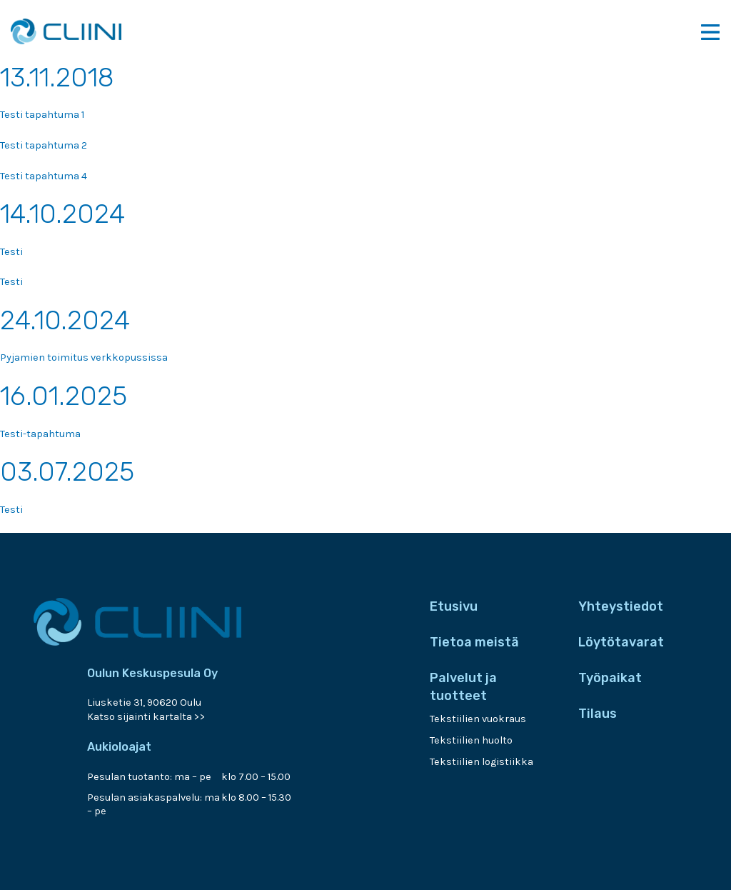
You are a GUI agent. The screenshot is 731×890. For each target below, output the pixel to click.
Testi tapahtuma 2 (43, 145)
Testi (11, 252)
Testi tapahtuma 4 (43, 176)
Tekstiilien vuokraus (478, 719)
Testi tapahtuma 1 (42, 115)
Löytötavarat (621, 642)
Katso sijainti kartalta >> (146, 717)
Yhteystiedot (620, 606)
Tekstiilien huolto (471, 740)
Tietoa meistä (474, 642)
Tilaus (597, 713)
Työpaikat (610, 678)
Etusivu (454, 606)
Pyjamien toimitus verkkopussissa (84, 357)
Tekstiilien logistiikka (481, 762)
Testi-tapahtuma (40, 434)
